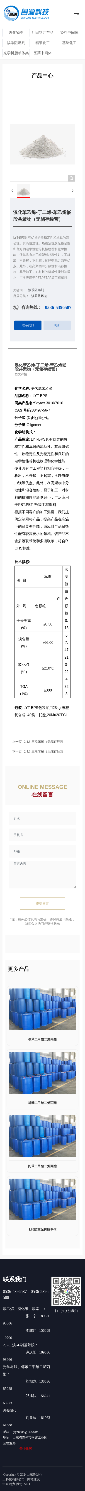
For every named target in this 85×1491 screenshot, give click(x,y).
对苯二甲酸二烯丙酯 (42, 1103)
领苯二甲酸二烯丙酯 (42, 1039)
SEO (27, 1484)
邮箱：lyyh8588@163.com (20, 1432)
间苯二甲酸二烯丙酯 (42, 1166)
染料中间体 (69, 32)
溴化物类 (16, 32)
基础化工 (69, 43)
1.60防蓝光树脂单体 (42, 1229)
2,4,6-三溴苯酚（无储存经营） (45, 751)
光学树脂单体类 (16, 53)
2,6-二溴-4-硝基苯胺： (20, 1345)
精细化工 (42, 43)
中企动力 (8, 1484)
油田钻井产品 (42, 32)
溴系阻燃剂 (16, 43)
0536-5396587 (58, 307)
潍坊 (19, 1484)
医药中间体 (43, 53)
